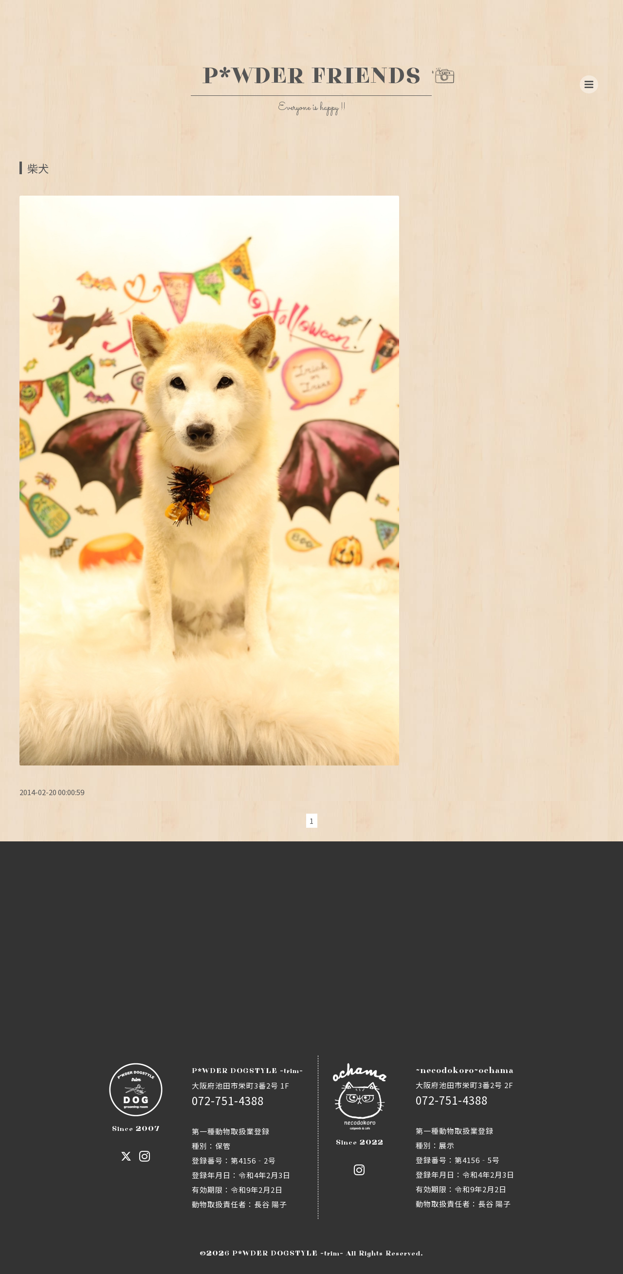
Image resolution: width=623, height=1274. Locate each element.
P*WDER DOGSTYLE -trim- (288, 1253)
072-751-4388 (228, 1100)
